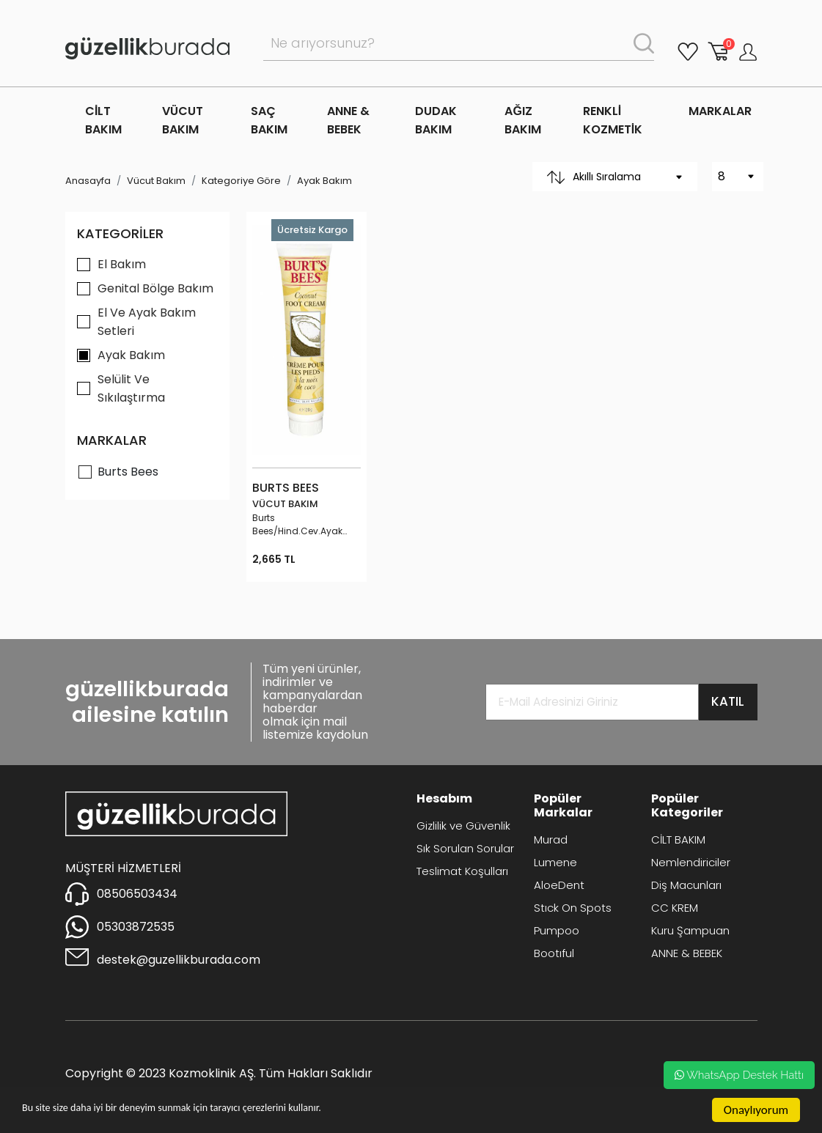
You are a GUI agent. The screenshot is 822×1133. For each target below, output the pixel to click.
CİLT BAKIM (103, 120)
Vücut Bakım (156, 181)
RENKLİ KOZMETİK (612, 120)
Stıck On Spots (573, 907)
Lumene (555, 862)
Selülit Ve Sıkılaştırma (131, 388)
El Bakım (122, 264)
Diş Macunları (686, 885)
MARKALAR (720, 111)
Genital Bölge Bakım (155, 288)
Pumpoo (556, 930)
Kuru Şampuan (690, 930)
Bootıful (554, 953)
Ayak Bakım (324, 181)
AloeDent (559, 885)
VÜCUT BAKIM (182, 120)
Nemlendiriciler (690, 862)
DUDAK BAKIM (436, 120)
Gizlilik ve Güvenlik (463, 825)
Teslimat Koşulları (462, 871)
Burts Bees (128, 471)
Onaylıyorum (756, 1110)
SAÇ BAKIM (269, 120)
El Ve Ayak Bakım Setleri (147, 321)
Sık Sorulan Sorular (465, 848)
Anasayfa (88, 181)
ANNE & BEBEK (348, 120)
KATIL (727, 701)
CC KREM (674, 907)
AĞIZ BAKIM (522, 120)
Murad (551, 839)
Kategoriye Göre (241, 181)
